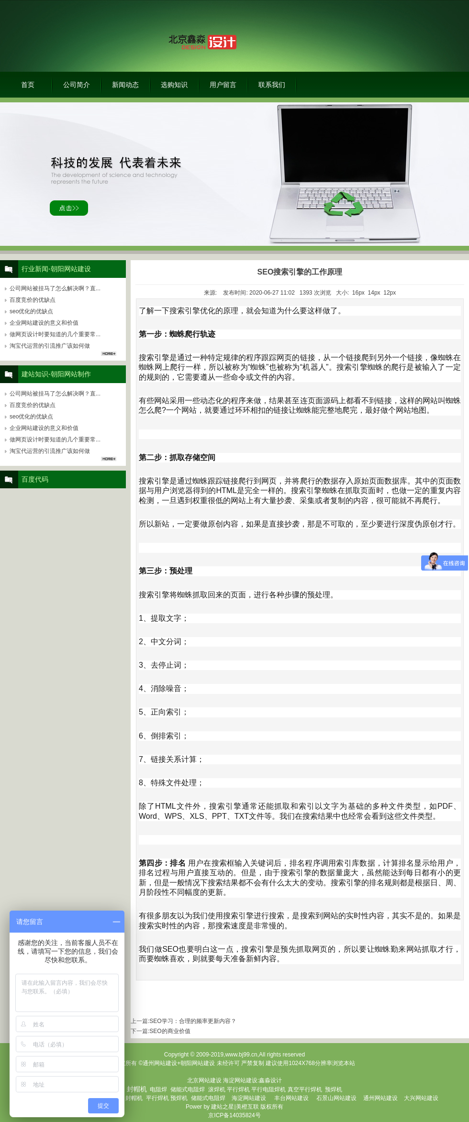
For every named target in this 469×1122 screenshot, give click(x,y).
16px (358, 292)
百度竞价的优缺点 (33, 300)
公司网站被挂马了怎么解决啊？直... (55, 288)
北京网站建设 (204, 1080)
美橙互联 (247, 1106)
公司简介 (76, 84)
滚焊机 (216, 1089)
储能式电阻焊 (187, 1089)
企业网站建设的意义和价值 (44, 322)
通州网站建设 (380, 1098)
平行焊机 (238, 1089)
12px (389, 292)
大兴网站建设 (421, 1098)
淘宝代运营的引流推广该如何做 (50, 345)
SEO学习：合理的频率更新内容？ (192, 1021)
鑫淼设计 (270, 1080)
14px (374, 292)
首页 (27, 84)
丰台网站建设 (291, 1098)
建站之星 (222, 1106)
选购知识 (174, 84)
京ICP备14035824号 (234, 1115)
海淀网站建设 (240, 1080)
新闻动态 (125, 84)
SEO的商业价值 (169, 1031)
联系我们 (271, 84)
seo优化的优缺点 (31, 311)
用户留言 (223, 84)
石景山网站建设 (336, 1098)
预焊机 (333, 1089)
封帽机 (134, 1098)
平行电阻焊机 (268, 1089)
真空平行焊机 (305, 1089)
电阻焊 (158, 1089)
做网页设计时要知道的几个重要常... (55, 334)
